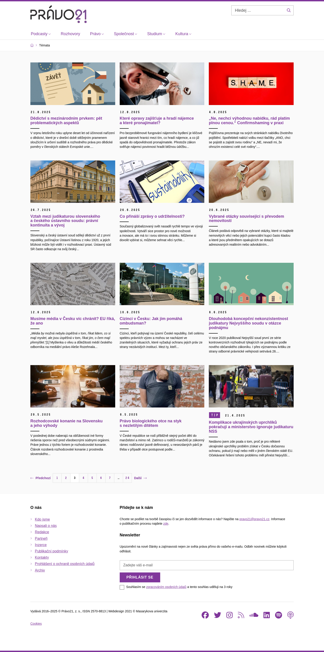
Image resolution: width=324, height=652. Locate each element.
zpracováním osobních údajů (166, 587)
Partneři (41, 538)
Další (140, 478)
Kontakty (42, 557)
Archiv (40, 570)
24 (127, 478)
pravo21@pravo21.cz (254, 519)
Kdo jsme (42, 519)
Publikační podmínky (51, 551)
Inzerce (41, 545)
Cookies (36, 623)
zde (165, 523)
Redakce (42, 532)
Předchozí (40, 478)
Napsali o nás (46, 526)
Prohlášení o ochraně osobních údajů (64, 564)
